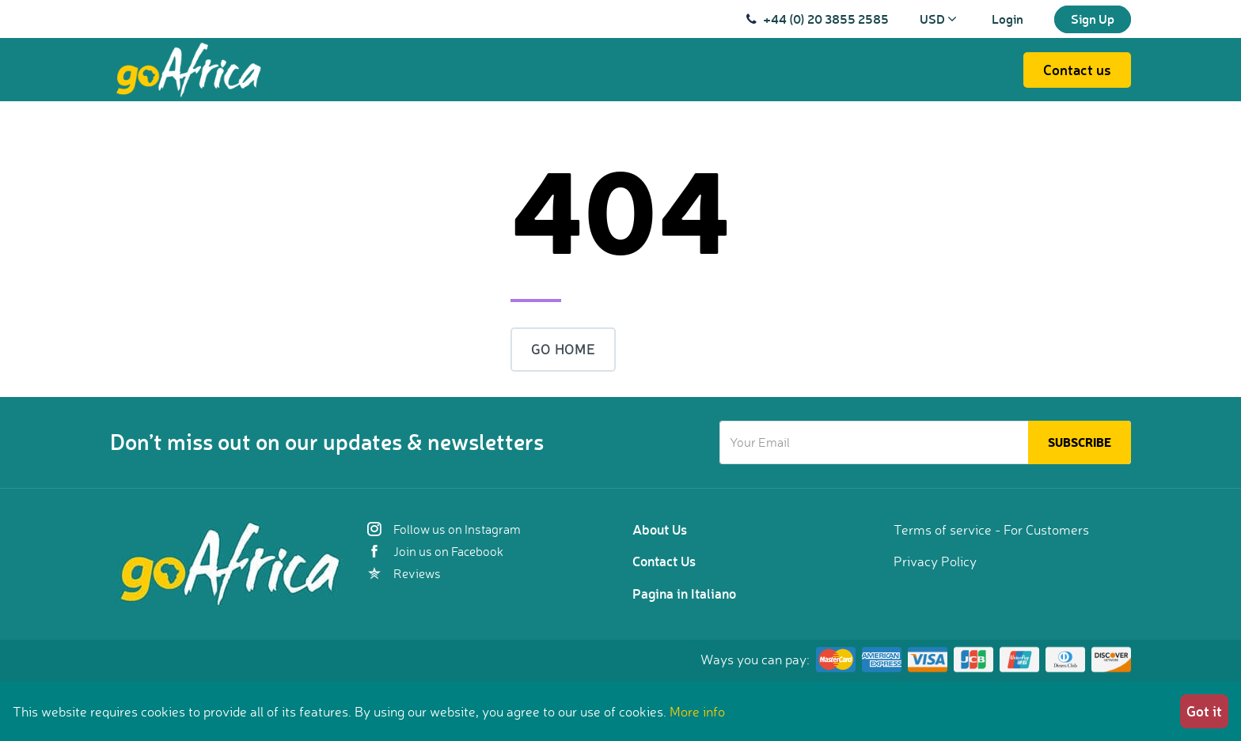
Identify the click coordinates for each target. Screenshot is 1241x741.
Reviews (404, 573)
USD (938, 18)
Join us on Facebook (435, 551)
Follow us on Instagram (444, 529)
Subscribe (1079, 442)
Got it (1204, 710)
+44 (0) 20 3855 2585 (826, 18)
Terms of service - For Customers (991, 529)
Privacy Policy (935, 561)
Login (1007, 18)
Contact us (1077, 69)
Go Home (563, 349)
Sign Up (1092, 18)
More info (697, 711)
